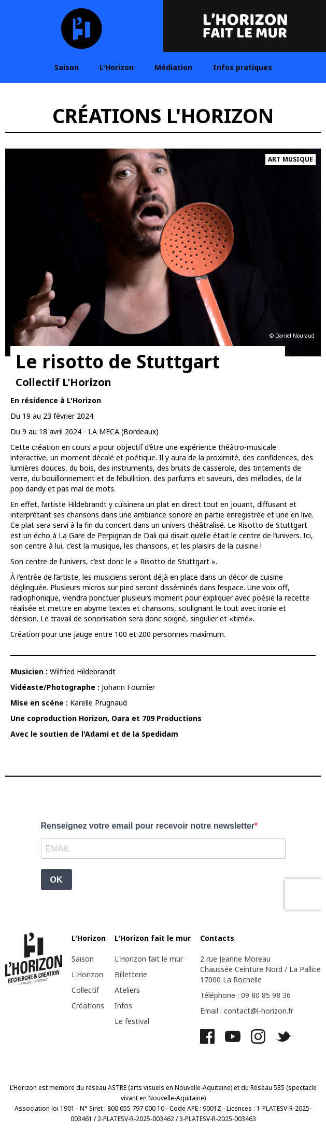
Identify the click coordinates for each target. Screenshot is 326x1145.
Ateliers (127, 990)
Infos (123, 1005)
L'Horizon (117, 67)
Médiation (173, 67)
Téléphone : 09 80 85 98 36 (245, 995)
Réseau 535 (267, 1087)
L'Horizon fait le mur (149, 959)
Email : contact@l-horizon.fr (246, 1011)
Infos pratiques (242, 67)
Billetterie (131, 974)
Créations (88, 1005)
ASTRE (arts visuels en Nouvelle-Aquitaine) (170, 1087)
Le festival (132, 1021)
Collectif (85, 990)
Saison (66, 67)
